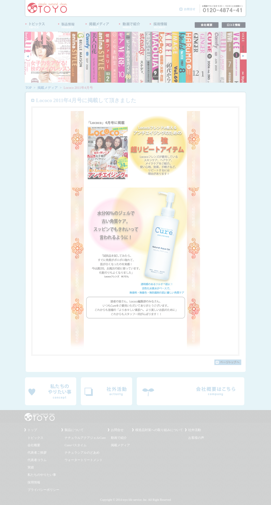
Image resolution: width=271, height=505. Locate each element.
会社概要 (34, 445)
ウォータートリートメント (84, 460)
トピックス (35, 437)
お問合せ (117, 430)
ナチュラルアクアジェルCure (85, 437)
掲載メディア (47, 87)
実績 (31, 467)
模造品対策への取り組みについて (159, 430)
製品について (74, 430)
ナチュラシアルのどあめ (82, 452)
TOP (28, 87)
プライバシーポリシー (43, 489)
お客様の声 (196, 437)
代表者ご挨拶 (37, 452)
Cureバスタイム (76, 445)
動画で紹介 (119, 437)
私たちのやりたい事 (42, 474)
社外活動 (194, 430)
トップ (32, 430)
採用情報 (34, 482)
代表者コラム (37, 460)
